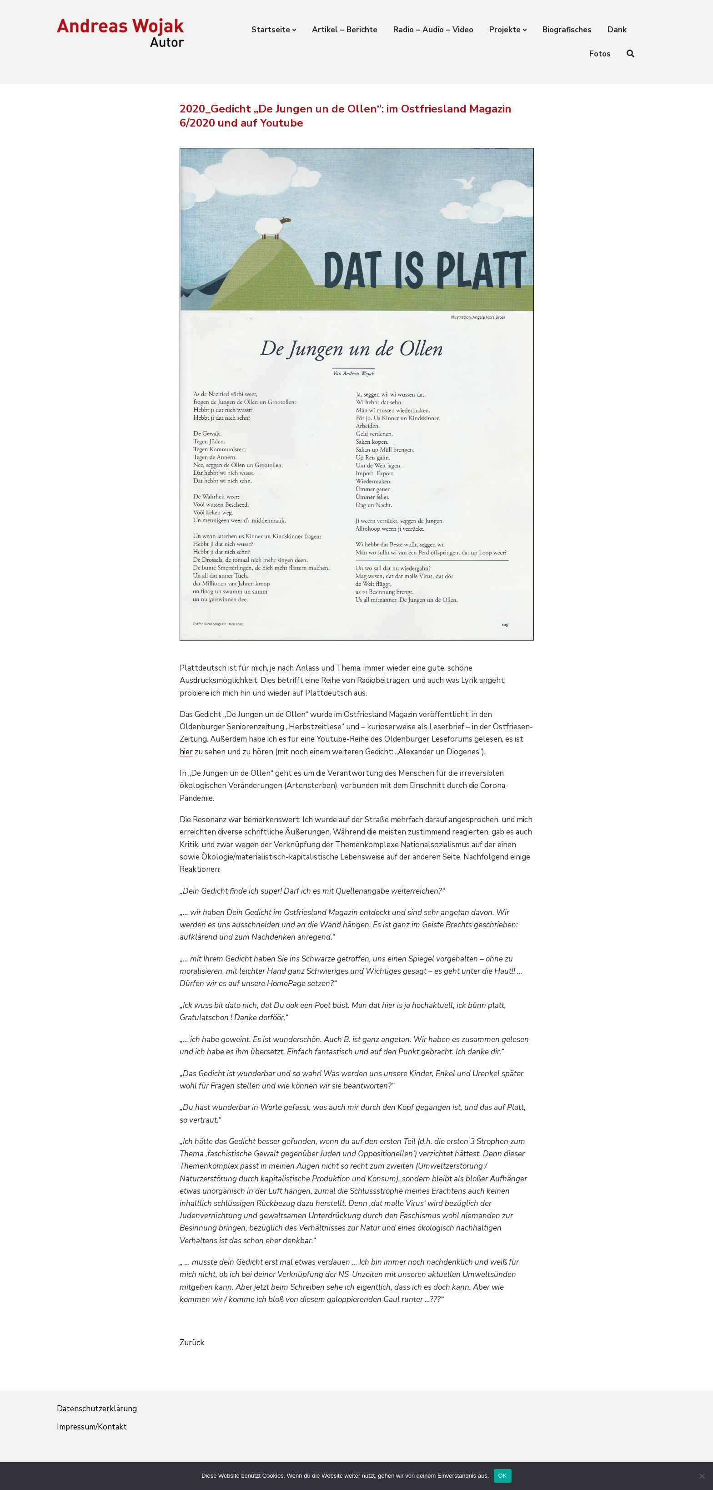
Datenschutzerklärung (97, 1409)
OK (502, 1475)
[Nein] (701, 1475)
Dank (617, 30)
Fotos (600, 54)
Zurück (192, 1342)
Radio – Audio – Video (433, 30)
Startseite (270, 30)
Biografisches (567, 30)
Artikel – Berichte (344, 30)
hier (186, 752)
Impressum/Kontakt (92, 1427)
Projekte (505, 30)
